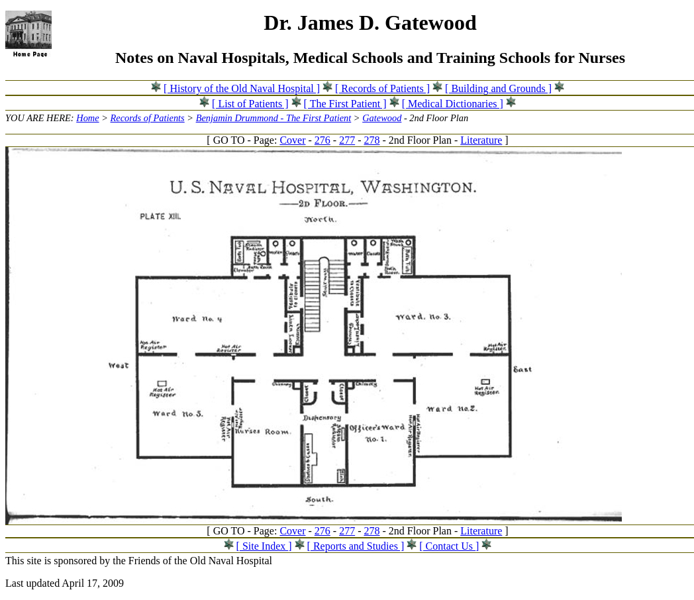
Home (87, 118)
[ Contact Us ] (449, 546)
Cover (292, 140)
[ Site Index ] (264, 546)
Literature (481, 140)
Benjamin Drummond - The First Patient (274, 118)
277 (347, 140)
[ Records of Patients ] (382, 88)
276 (322, 140)
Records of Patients (148, 118)
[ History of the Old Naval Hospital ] (242, 88)
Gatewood (381, 118)
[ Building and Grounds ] (498, 88)
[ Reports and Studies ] (356, 546)
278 (371, 140)
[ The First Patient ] (345, 103)
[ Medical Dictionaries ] (452, 103)
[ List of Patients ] (250, 103)
